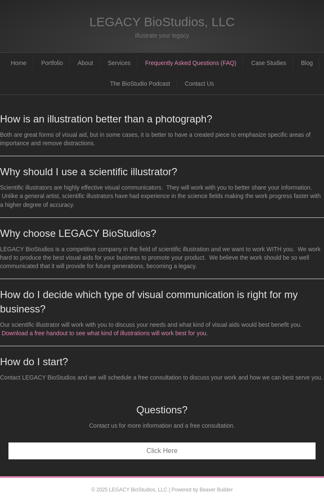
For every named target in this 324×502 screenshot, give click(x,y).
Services (119, 63)
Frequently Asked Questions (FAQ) (190, 63)
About (85, 63)
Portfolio (52, 63)
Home (19, 63)
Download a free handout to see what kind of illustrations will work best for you (104, 333)
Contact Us (199, 83)
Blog (307, 63)
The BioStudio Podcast (140, 83)
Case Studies (268, 63)
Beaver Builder (216, 490)
